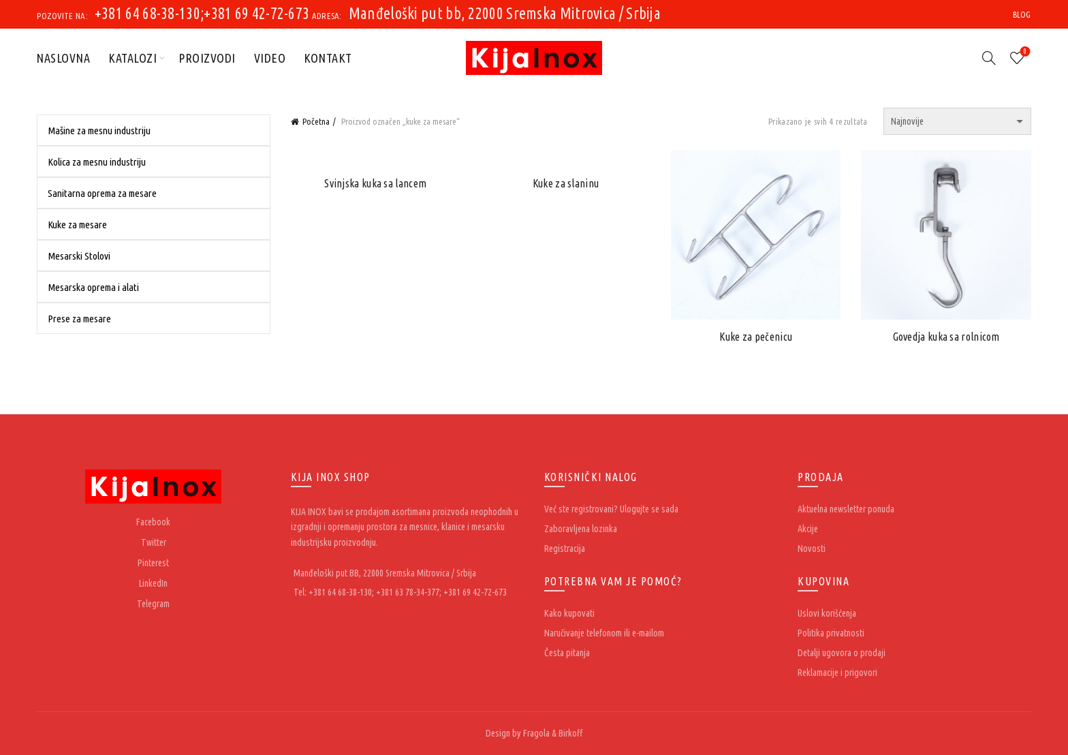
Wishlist (1023, 52)
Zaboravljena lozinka (580, 528)
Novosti (812, 548)
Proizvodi (207, 58)
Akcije (808, 528)
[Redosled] (957, 121)
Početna (316, 121)
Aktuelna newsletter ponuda (846, 509)
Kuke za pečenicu (755, 336)
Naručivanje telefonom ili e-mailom (604, 633)
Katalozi (132, 58)
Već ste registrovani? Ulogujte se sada (611, 509)
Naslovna (63, 58)
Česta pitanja (567, 652)
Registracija (564, 548)
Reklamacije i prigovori (837, 672)
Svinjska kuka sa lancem (375, 183)
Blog (1022, 14)
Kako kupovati (569, 613)
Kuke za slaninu (566, 183)
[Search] (989, 58)
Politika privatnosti (831, 633)
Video (270, 58)
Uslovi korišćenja (827, 613)
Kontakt (328, 58)
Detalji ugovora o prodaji (841, 652)
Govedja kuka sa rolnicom (946, 336)
